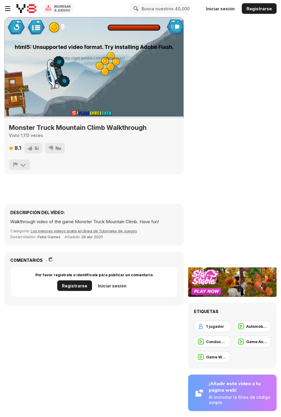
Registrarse (259, 8)
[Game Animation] (252, 342)
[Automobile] (252, 326)
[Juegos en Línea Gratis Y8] (26, 8)
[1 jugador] (212, 326)
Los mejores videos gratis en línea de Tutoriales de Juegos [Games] (84, 231)
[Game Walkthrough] (212, 357)
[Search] (135, 8)
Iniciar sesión (220, 8)
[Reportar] (19, 164)
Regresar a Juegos (62, 8)
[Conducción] (212, 342)
